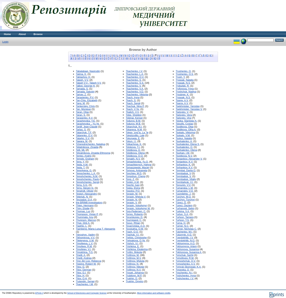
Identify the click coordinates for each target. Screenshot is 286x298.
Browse (38, 34)
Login (5, 41)
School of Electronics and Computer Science (87, 293)
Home (7, 34)
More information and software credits (153, 293)
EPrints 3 (39, 293)
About (22, 34)
